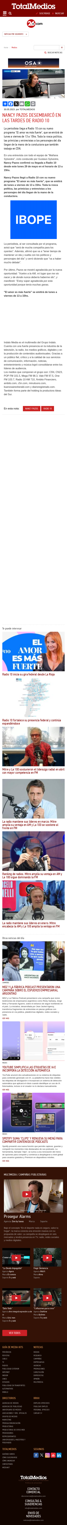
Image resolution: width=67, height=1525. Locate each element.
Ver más (5, 1018)
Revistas (5, 1355)
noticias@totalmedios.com (33, 1520)
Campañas (38, 1359)
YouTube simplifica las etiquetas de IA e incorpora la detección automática (29, 1068)
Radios (5, 1365)
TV (3, 1362)
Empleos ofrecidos (42, 1403)
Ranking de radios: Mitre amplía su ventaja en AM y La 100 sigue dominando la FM (32, 875)
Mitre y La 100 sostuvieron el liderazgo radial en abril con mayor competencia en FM (33, 771)
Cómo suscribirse (9, 1457)
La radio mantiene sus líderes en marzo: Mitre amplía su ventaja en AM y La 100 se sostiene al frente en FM (30, 825)
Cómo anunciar (8, 1460)
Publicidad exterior (10, 1369)
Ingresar (58, 13)
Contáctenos (7, 1464)
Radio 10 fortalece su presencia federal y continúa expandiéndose (31, 721)
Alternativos (7, 1389)
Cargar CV (38, 1413)
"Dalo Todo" (7, 1308)
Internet (6, 1372)
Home (6, 47)
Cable (4, 1359)
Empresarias (39, 1362)
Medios (36, 1352)
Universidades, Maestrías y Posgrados (13, 1441)
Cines (4, 1379)
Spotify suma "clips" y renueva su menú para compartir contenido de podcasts (32, 1140)
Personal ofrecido (41, 1410)
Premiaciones (39, 1369)
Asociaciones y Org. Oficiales (14, 1413)
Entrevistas (38, 1375)
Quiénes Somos (8, 1454)
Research (38, 1355)
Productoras (7, 1426)
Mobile (5, 1392)
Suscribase (43, 13)
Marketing (6, 1420)
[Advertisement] (33, 451)
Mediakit (6, 1467)
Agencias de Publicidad (12, 1406)
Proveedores (7, 1433)
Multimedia (38, 1382)
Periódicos (6, 1352)
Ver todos (14, 1333)
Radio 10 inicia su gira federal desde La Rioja (28, 674)
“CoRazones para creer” (44, 1308)
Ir (62, 47)
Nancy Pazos (31, 408)
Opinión (37, 1379)
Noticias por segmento (15, 34)
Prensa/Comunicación (11, 1423)
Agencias (37, 1365)
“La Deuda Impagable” (12, 1268)
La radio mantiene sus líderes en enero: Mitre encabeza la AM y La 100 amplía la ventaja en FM (31, 924)
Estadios (5, 1382)
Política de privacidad (33, 1483)
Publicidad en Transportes (13, 1385)
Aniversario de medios (11, 1410)
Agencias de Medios (10, 1403)
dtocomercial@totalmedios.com (33, 1496)
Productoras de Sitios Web (13, 1430)
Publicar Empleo (41, 1406)
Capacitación (39, 1372)
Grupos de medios (9, 1416)
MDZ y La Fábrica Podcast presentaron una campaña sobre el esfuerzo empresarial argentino (31, 990)
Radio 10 (47, 408)
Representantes (9, 1436)
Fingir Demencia (41, 1268)
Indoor (5, 1375)
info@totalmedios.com (33, 1508)
